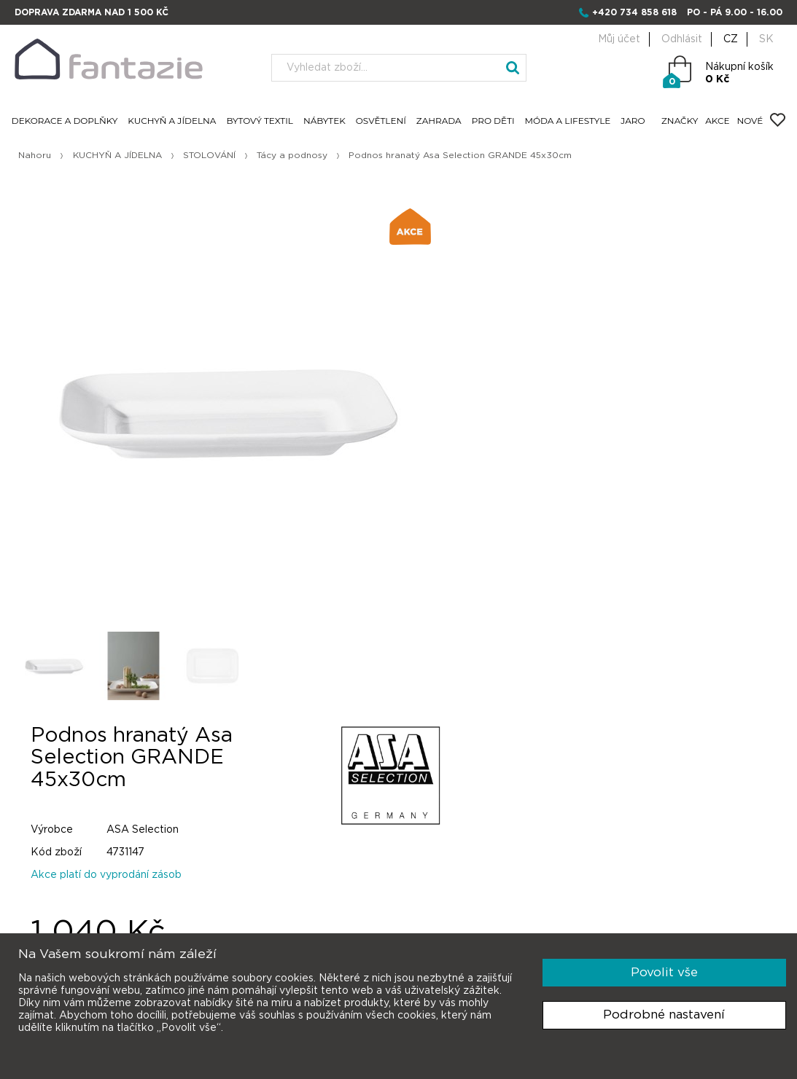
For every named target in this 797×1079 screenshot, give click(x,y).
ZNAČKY (678, 121)
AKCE (716, 121)
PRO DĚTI (494, 121)
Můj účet (619, 39)
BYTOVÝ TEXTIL (261, 121)
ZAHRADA (440, 121)
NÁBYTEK (326, 121)
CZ (730, 39)
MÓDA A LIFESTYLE (569, 121)
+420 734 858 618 (634, 12)
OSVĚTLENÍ (382, 121)
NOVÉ (748, 121)
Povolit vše (664, 972)
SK (766, 39)
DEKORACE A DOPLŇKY (66, 121)
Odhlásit (681, 39)
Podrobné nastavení (664, 1014)
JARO (635, 121)
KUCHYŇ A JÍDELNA (174, 121)
